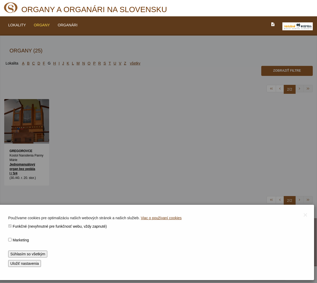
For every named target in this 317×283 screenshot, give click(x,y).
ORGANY (42, 25)
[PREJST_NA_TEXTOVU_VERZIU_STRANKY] (272, 24)
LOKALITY (17, 25)
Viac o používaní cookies (161, 218)
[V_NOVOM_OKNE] (297, 26)
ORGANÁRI (68, 25)
